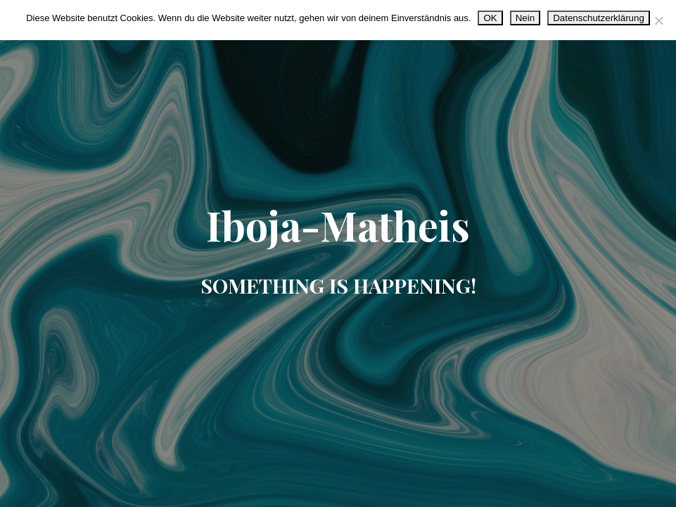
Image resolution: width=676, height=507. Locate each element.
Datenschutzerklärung (598, 18)
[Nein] (658, 20)
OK (490, 18)
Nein (525, 18)
